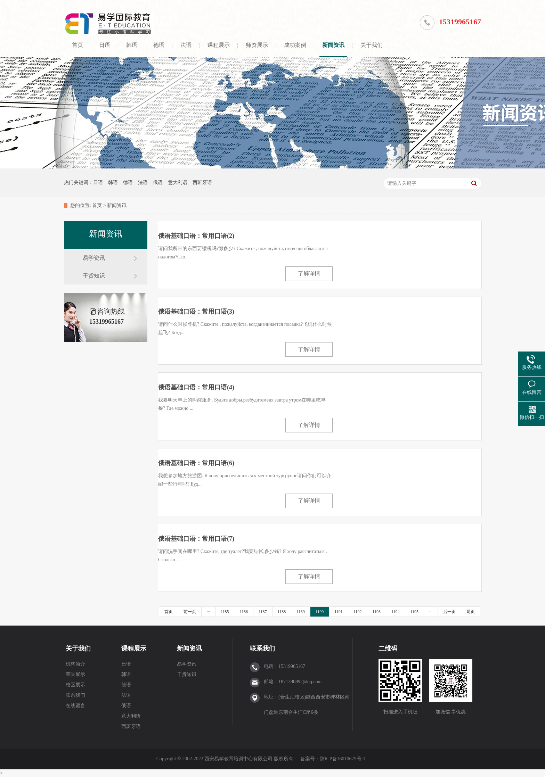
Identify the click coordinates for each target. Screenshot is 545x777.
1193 (376, 611)
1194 (395, 611)
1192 (357, 611)
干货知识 (94, 276)
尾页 (470, 611)
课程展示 (219, 45)
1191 (338, 611)
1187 (263, 611)
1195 (414, 611)
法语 (186, 45)
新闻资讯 (333, 45)
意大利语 (177, 182)
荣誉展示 (75, 674)
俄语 (158, 182)
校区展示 (75, 684)
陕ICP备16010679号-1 (342, 758)
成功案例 (295, 45)
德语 (158, 45)
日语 (104, 45)
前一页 (190, 611)
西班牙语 (202, 182)
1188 (282, 611)
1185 (225, 611)
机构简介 (75, 664)
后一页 (449, 611)
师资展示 (257, 45)
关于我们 (371, 45)
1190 (320, 611)
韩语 (131, 45)
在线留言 (75, 705)
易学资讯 (94, 258)
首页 (77, 45)
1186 (243, 611)
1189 (300, 611)
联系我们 (75, 695)
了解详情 (309, 273)
